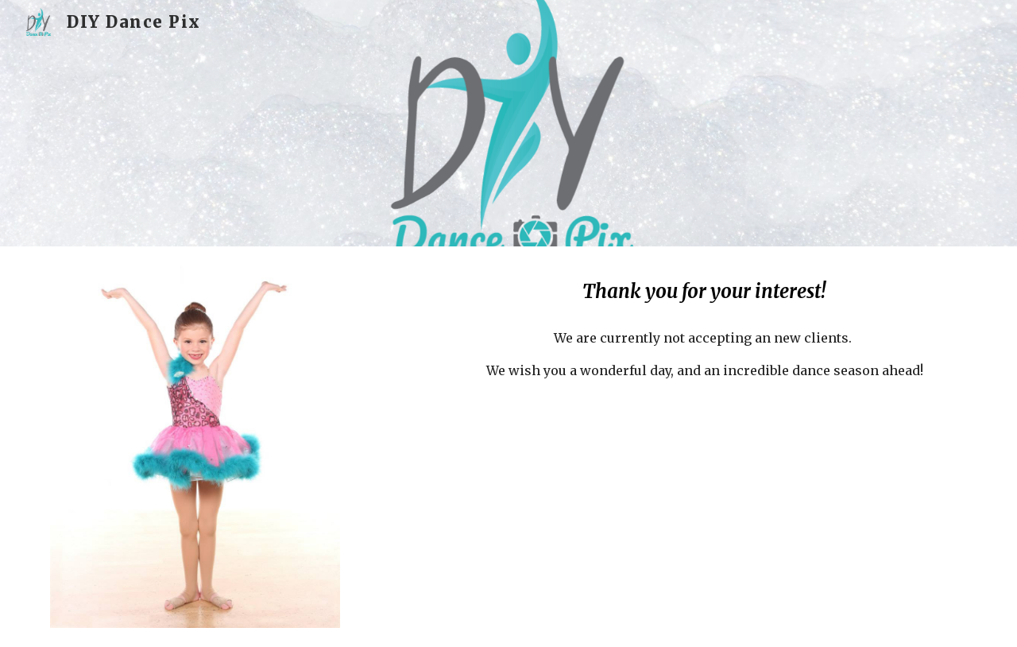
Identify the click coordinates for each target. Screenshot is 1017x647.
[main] (704, 291)
